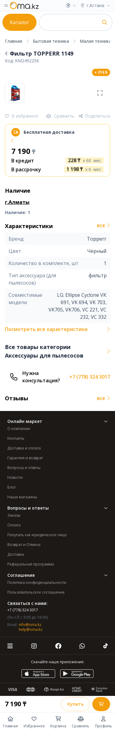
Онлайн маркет (57, 421)
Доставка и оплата (24, 448)
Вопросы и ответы (23, 467)
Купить (75, 704)
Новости (15, 477)
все (103, 225)
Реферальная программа (30, 564)
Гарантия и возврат (25, 457)
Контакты (15, 438)
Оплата (14, 525)
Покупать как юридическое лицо (37, 534)
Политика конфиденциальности (36, 582)
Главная (13, 41)
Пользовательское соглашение (36, 592)
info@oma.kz (30, 624)
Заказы (14, 515)
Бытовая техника (51, 41)
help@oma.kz (30, 629)
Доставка (15, 554)
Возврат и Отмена (23, 544)
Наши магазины (22, 497)
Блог (11, 487)
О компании (18, 428)
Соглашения (57, 575)
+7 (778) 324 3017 (89, 376)
